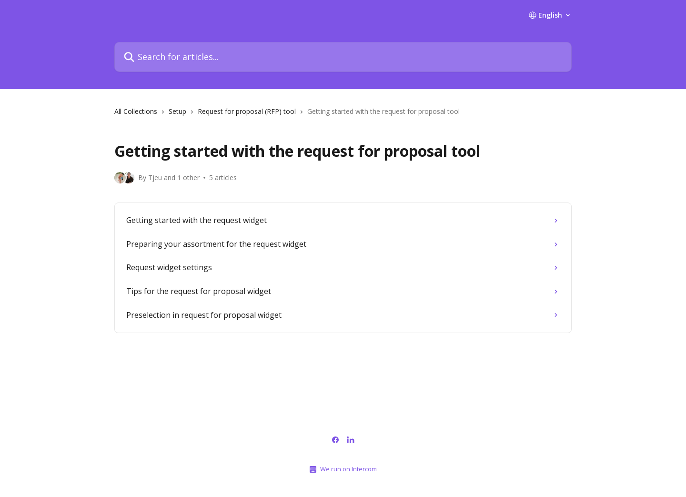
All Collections (135, 111)
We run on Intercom (348, 469)
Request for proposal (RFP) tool (247, 111)
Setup (177, 111)
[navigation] (343, 115)
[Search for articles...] (343, 57)
